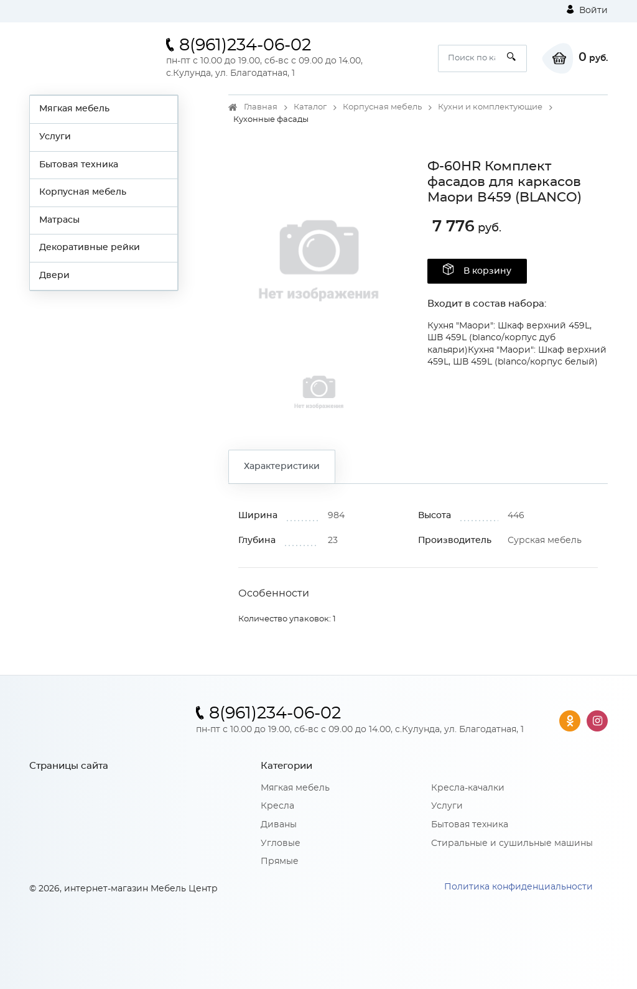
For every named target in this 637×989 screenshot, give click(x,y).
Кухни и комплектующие (490, 107)
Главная (260, 107)
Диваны (279, 824)
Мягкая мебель (74, 108)
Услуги (55, 136)
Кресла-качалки (467, 788)
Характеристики (282, 466)
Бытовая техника (78, 164)
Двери (54, 275)
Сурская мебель (545, 540)
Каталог (310, 107)
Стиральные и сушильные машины (512, 843)
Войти (587, 10)
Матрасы (59, 220)
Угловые (280, 843)
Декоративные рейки (89, 247)
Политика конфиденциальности (518, 887)
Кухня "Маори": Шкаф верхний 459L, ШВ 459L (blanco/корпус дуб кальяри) (509, 338)
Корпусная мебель (82, 192)
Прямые (280, 861)
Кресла (277, 806)
